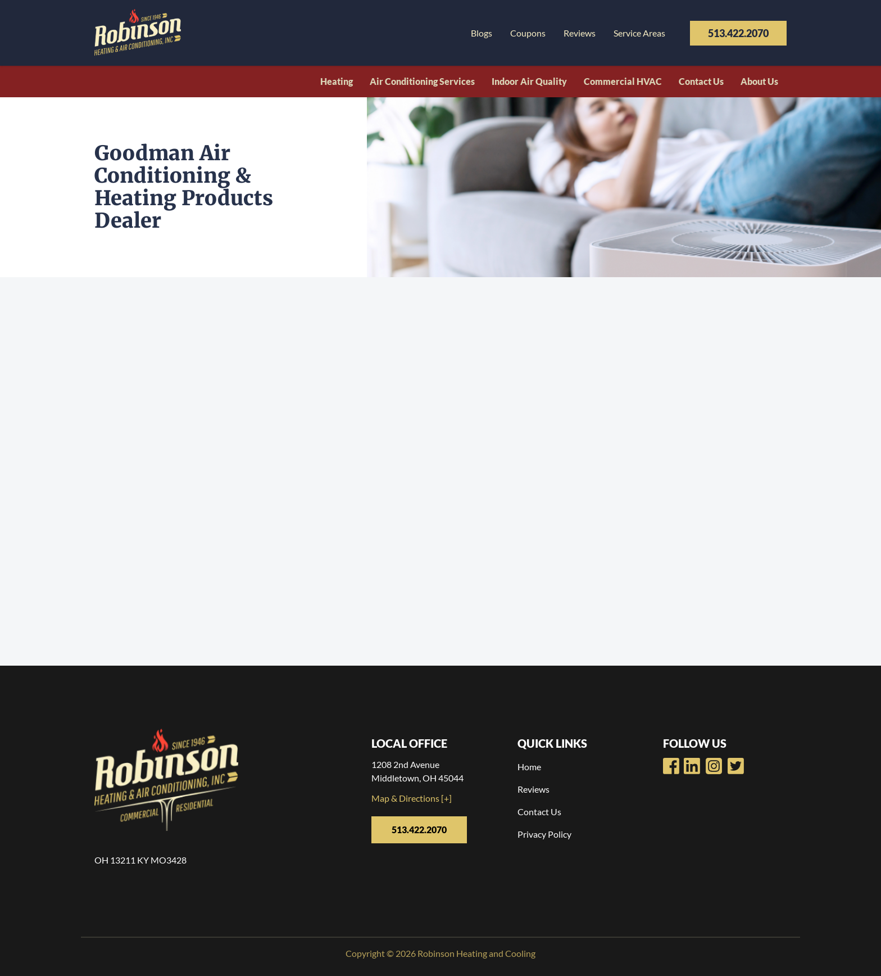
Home (529, 766)
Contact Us (701, 81)
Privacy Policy (544, 834)
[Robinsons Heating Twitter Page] (736, 766)
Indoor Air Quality (529, 81)
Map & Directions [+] (411, 798)
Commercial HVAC (623, 81)
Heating (336, 81)
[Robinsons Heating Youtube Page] (692, 766)
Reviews (580, 33)
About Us (759, 81)
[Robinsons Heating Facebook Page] (671, 766)
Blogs (481, 33)
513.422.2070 (738, 33)
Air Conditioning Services (422, 81)
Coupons (528, 33)
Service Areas (639, 33)
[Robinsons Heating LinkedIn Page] (714, 766)
